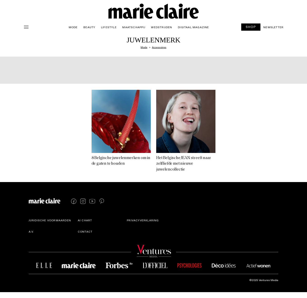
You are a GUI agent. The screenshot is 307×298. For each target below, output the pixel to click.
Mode (73, 27)
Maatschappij (133, 27)
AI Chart (85, 220)
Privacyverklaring (143, 220)
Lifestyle (109, 27)
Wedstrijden (161, 27)
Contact (85, 231)
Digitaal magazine (193, 27)
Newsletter (273, 27)
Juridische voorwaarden (50, 220)
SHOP (251, 26)
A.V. (31, 231)
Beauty (89, 27)
